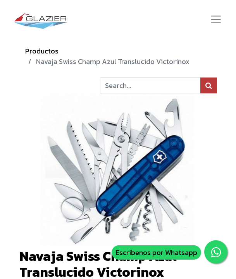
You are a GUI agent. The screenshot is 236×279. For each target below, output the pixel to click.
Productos (42, 51)
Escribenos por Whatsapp (156, 252)
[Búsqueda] (208, 85)
